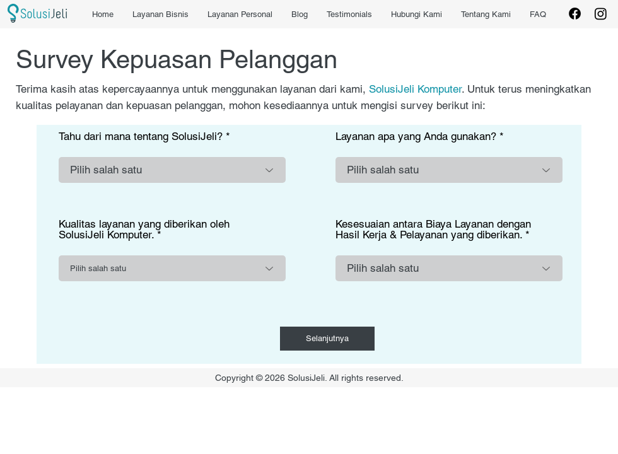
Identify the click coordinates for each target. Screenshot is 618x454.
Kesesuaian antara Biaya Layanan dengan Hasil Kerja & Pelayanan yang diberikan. (433, 229)
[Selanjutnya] (327, 339)
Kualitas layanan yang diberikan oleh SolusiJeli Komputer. (144, 229)
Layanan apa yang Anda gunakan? (415, 136)
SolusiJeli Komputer (415, 89)
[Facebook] (575, 13)
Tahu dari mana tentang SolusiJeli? (141, 136)
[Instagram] (601, 13)
